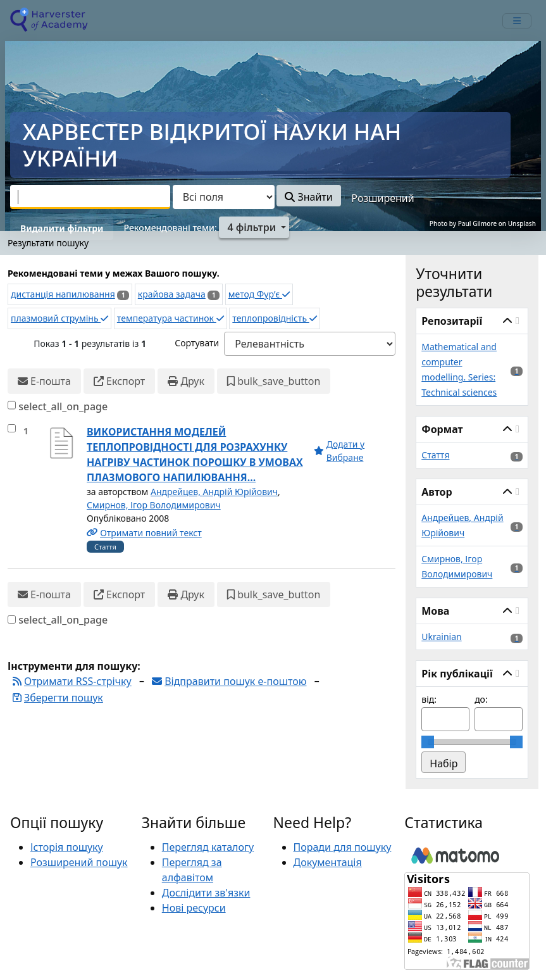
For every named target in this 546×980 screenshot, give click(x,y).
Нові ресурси (194, 908)
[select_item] (12, 428)
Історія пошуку (66, 847)
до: (481, 699)
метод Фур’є (259, 294)
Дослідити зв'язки (206, 893)
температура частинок (170, 318)
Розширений (382, 198)
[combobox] (90, 197)
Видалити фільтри (61, 228)
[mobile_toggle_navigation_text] (516, 20)
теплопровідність (274, 318)
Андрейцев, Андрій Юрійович (214, 492)
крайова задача (172, 294)
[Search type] (224, 197)
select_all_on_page (63, 406)
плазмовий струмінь (59, 318)
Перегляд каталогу (208, 847)
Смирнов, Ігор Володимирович (154, 505)
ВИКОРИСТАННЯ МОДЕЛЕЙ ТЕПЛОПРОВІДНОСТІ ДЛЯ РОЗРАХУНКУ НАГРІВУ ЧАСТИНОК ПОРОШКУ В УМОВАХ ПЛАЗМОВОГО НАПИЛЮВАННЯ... (195, 454)
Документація (328, 862)
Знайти (308, 197)
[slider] (427, 742)
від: (429, 699)
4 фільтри (251, 227)
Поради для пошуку (343, 847)
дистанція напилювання (63, 294)
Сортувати (197, 343)
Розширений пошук (79, 862)
